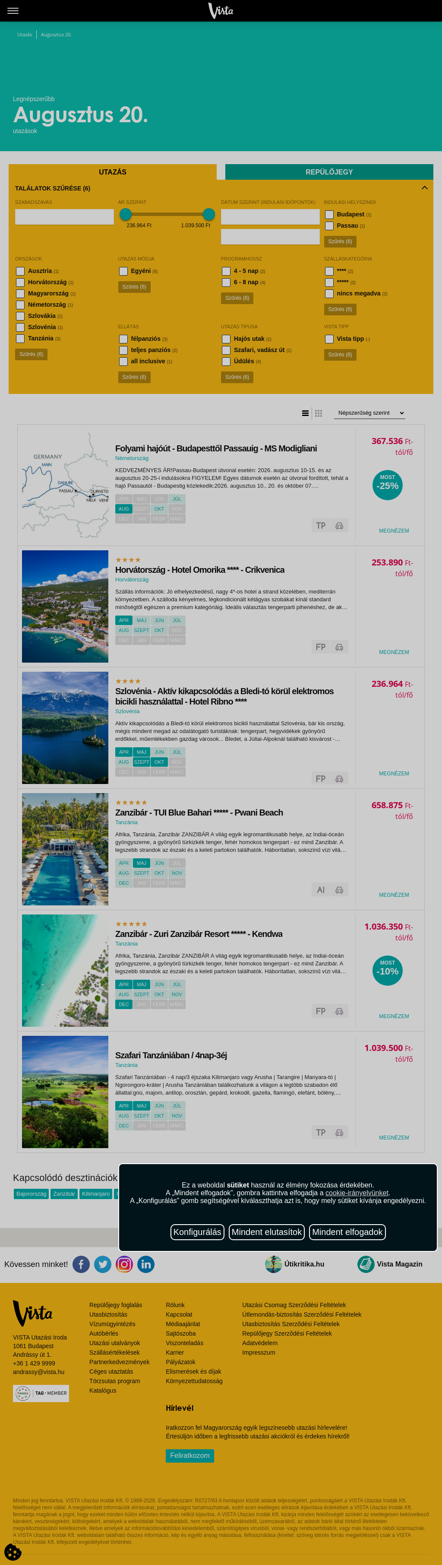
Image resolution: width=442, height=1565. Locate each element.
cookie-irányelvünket (356, 1193)
